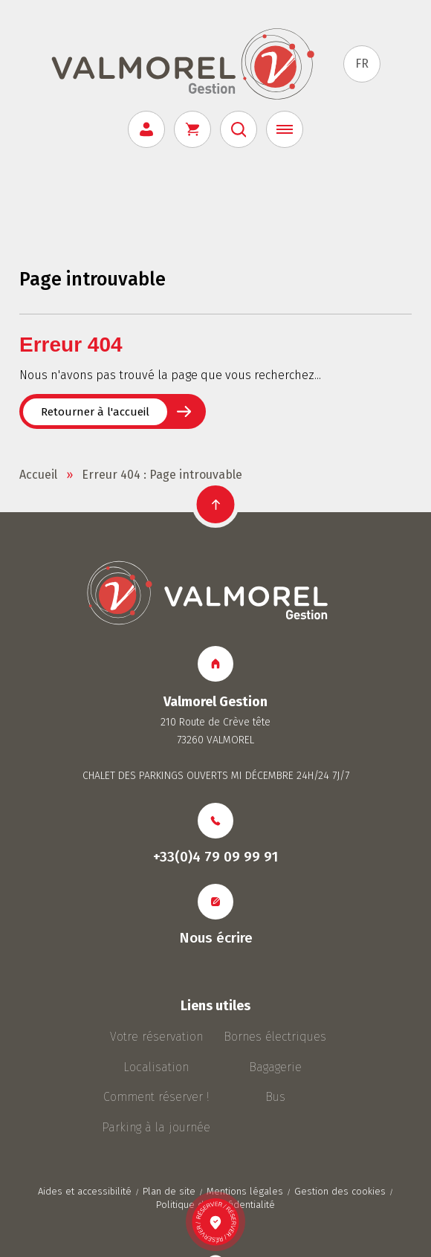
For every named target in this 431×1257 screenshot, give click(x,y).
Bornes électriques (275, 1037)
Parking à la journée (156, 1127)
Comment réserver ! (156, 1097)
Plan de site (169, 1191)
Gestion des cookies (340, 1191)
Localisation (156, 1067)
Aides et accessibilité (85, 1191)
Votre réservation (156, 1037)
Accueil (38, 475)
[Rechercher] (238, 129)
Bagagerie (275, 1067)
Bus (275, 1097)
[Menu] (284, 129)
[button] (215, 504)
